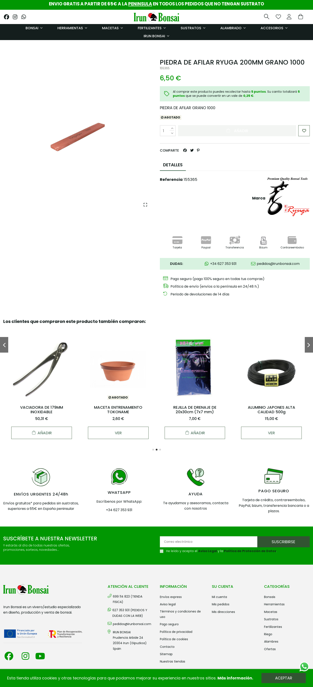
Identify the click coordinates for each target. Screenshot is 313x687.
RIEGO (268, 634)
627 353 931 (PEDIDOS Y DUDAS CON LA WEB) (129, 613)
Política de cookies (174, 639)
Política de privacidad (176, 632)
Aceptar (283, 678)
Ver (118, 433)
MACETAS (270, 612)
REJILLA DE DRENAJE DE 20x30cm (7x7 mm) (194, 410)
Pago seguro (169, 624)
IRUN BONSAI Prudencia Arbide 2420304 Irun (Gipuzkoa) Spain (130, 640)
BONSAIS (269, 597)
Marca (258, 198)
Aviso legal (168, 604)
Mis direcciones (223, 612)
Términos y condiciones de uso (180, 614)
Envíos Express (171, 597)
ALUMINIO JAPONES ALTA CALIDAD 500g (271, 410)
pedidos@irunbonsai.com (132, 624)
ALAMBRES (271, 641)
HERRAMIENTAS (274, 604)
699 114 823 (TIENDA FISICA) (127, 599)
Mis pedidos (220, 604)
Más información (234, 678)
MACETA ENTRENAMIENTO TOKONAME (118, 410)
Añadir (237, 130)
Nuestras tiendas (172, 661)
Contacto (167, 647)
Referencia (171, 179)
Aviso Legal (207, 551)
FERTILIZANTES (273, 627)
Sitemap (166, 654)
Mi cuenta (219, 597)
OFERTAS (270, 649)
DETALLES (173, 165)
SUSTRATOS (271, 619)
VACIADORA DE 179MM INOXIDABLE (41, 410)
